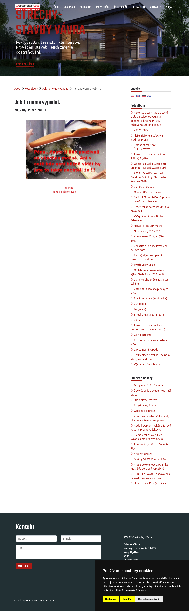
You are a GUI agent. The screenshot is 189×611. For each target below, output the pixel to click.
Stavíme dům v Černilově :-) (150, 298)
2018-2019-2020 (144, 186)
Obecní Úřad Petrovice (147, 192)
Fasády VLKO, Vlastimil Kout (151, 459)
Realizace (70, 7)
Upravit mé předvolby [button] (149, 599)
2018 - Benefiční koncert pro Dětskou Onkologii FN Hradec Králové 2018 (149, 177)
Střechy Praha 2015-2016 (149, 314)
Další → (75, 191)
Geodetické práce (144, 410)
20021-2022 (141, 130)
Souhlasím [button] (110, 599)
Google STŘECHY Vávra (148, 385)
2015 (137, 319)
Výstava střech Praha (147, 364)
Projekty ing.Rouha (145, 405)
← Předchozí (66, 187)
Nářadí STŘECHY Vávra (148, 225)
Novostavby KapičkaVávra (150, 483)
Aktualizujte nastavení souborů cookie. (34, 600)
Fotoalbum (138, 7)
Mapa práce (103, 7)
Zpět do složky (61, 191)
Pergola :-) (140, 309)
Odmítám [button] (127, 599)
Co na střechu (142, 334)
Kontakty (155, 7)
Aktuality (86, 7)
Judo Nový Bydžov (145, 399)
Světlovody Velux (144, 264)
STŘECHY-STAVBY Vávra (50, 23)
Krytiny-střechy (143, 453)
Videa (168, 7)
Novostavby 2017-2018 (148, 231)
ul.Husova (140, 303)
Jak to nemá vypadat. (55, 88)
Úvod (56, 7)
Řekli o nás (121, 7)
